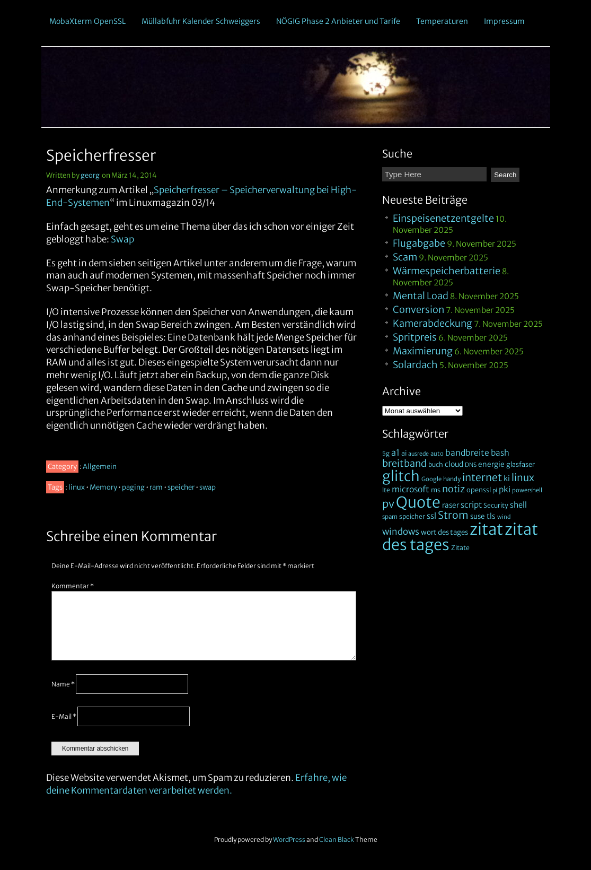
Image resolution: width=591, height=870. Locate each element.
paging (133, 487)
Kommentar (72, 586)
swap (207, 487)
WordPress (289, 839)
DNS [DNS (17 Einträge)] (471, 464)
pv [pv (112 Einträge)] (388, 503)
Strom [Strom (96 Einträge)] (453, 515)
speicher (181, 487)
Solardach (415, 365)
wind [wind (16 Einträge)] (503, 517)
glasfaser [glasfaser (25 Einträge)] (520, 464)
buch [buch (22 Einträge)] (435, 464)
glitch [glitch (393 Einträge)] (401, 476)
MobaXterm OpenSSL (87, 21)
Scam (405, 257)
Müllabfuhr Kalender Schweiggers (201, 21)
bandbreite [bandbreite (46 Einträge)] (467, 453)
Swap (122, 239)
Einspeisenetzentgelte (443, 218)
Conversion (418, 309)
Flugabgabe (419, 243)
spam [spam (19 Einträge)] (390, 516)
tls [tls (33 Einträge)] (491, 516)
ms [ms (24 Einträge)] (435, 490)
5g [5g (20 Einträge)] (386, 453)
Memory (103, 487)
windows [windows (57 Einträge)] (400, 531)
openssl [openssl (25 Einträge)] (478, 489)
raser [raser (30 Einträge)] (450, 505)
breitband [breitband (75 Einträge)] (404, 463)
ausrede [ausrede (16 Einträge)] (418, 453)
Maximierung (423, 351)
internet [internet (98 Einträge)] (482, 477)
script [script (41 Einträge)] (471, 505)
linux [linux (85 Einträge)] (522, 478)
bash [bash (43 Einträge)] (500, 453)
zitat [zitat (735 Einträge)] (486, 529)
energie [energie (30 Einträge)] (491, 464)
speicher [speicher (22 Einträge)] (412, 516)
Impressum (504, 21)
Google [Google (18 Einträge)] (431, 479)
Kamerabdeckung (432, 323)
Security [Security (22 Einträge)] (495, 505)
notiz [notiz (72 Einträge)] (453, 489)
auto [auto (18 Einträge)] (437, 453)
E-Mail (63, 716)
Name (63, 684)
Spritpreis (415, 337)
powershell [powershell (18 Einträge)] (527, 490)
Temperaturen (442, 21)
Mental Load (420, 296)
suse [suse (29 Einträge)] (477, 516)
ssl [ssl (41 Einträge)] (431, 516)
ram (156, 487)
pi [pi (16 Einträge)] (494, 490)
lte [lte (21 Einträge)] (386, 490)
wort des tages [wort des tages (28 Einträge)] (444, 532)
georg (90, 175)
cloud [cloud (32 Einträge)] (454, 464)
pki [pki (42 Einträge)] (504, 489)
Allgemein (100, 466)
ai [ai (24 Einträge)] (404, 453)
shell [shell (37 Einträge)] (518, 505)
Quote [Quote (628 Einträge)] (418, 502)
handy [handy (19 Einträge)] (452, 479)
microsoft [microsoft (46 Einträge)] (410, 489)
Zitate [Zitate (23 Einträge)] (460, 548)
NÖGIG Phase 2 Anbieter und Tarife (338, 21)
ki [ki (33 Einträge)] (507, 478)
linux (76, 487)
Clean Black (336, 839)
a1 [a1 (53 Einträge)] (395, 452)
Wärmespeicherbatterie (446, 271)
